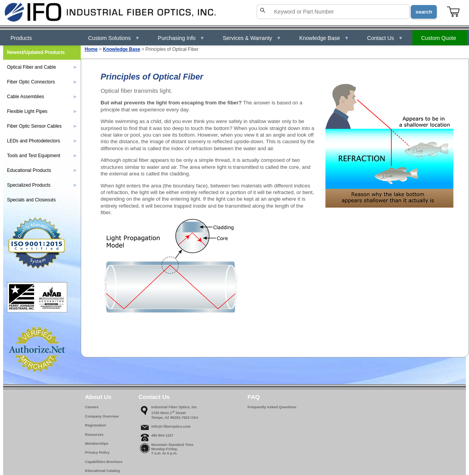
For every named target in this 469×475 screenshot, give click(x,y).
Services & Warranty (252, 38)
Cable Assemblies (42, 97)
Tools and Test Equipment (42, 156)
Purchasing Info (181, 38)
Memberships (96, 444)
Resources (94, 435)
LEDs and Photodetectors (42, 141)
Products (21, 38)
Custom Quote (438, 38)
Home (91, 49)
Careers (92, 407)
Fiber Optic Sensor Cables (42, 126)
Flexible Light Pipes (42, 111)
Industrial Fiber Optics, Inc (174, 407)
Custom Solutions (114, 38)
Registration (95, 425)
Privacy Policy (97, 452)
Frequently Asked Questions (271, 407)
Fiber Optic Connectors (42, 82)
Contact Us (385, 38)
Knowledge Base (324, 38)
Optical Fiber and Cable (42, 67)
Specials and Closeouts (31, 200)
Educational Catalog (102, 471)
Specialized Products (42, 185)
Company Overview (102, 416)
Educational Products (42, 170)
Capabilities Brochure (103, 462)
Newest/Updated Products (36, 52)
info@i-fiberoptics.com (170, 426)
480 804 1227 (162, 435)
